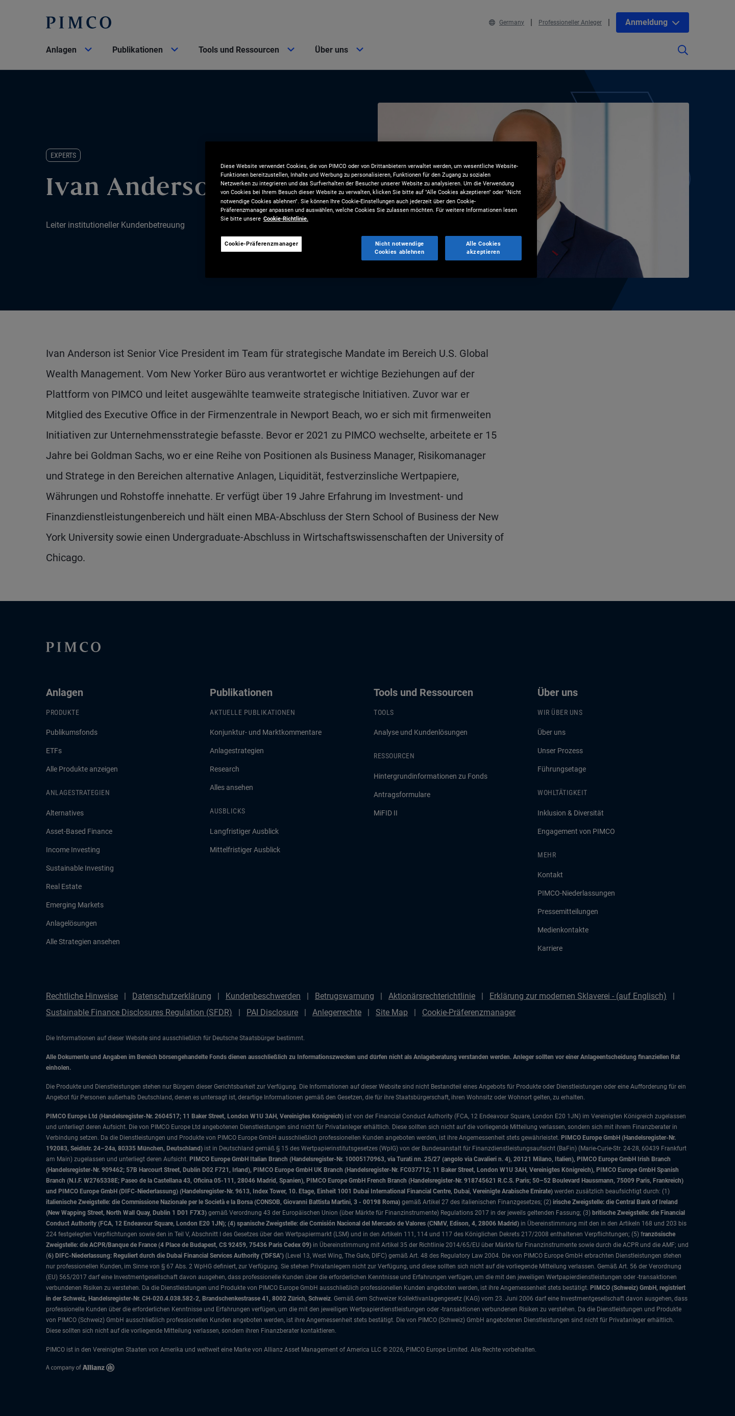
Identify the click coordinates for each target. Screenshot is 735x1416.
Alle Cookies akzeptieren (483, 247)
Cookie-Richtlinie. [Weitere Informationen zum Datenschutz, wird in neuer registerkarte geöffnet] (285, 218)
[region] (371, 209)
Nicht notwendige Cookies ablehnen (399, 247)
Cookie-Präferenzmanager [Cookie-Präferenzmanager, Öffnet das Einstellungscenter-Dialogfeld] (261, 243)
